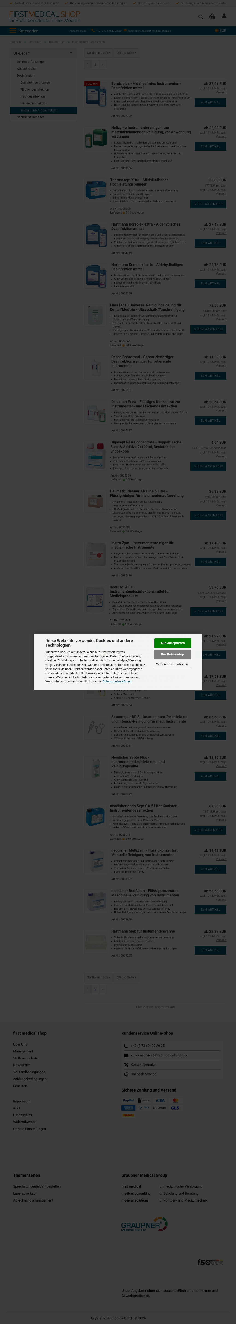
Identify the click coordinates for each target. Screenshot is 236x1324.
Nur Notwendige (173, 654)
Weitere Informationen (172, 664)
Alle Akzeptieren (173, 643)
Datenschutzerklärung (117, 681)
